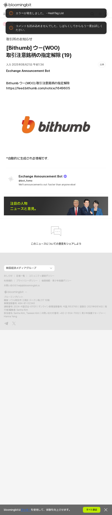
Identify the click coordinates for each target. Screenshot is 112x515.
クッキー (26, 509)
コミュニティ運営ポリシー (41, 276)
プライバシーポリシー (27, 280)
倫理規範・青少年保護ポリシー (56, 280)
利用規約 (8, 280)
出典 (102, 64)
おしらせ (8, 276)
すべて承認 (91, 509)
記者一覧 (20, 276)
